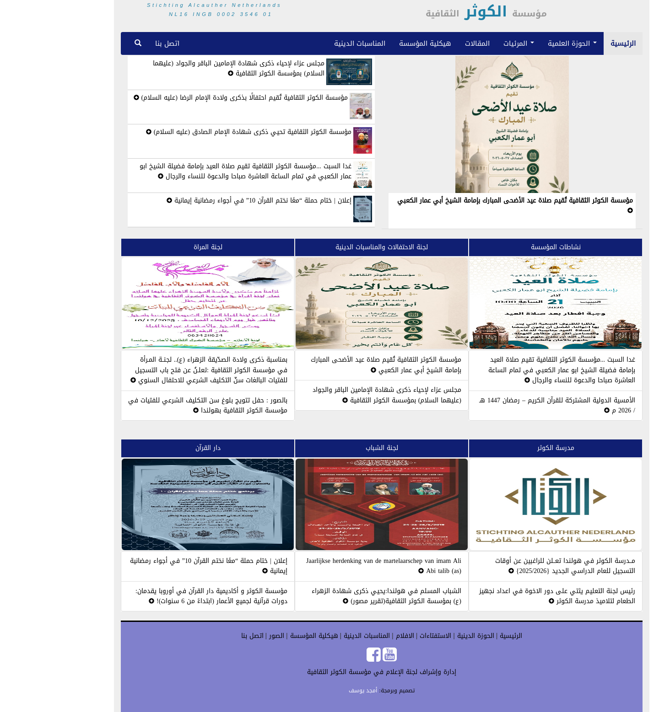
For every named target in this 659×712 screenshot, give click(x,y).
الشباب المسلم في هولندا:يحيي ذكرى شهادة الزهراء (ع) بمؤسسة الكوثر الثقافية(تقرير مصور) (334, 596)
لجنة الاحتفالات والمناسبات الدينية (329, 247)
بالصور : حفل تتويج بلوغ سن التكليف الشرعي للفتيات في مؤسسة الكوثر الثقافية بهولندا (155, 405)
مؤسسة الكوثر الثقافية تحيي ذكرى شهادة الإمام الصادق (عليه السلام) (196, 132)
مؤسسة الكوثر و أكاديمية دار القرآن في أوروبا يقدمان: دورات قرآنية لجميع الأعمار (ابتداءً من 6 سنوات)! (159, 596)
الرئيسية (570, 43)
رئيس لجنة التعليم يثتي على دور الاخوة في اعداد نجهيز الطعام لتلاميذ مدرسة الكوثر (505, 596)
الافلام (351, 636)
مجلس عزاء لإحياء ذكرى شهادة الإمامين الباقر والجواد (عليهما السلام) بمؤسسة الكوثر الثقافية (186, 68)
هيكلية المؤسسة (373, 43)
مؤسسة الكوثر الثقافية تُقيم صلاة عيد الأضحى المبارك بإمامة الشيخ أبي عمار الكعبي (463, 204)
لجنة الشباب (329, 448)
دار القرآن (155, 448)
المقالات (425, 43)
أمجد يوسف (311, 690)
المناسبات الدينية (307, 43)
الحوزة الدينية (422, 636)
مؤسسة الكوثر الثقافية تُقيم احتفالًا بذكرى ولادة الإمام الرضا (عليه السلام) (188, 97)
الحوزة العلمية (520, 43)
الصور (223, 636)
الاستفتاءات (382, 636)
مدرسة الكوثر (503, 448)
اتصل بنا (115, 43)
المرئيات (466, 43)
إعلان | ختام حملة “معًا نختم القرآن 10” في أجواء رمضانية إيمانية (206, 200)
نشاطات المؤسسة (504, 247)
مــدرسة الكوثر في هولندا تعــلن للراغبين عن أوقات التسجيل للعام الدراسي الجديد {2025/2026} (513, 566)
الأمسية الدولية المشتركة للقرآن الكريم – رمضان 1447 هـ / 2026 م (505, 405)
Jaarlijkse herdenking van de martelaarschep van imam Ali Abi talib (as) (331, 566)
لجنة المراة (155, 247)
